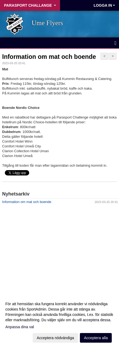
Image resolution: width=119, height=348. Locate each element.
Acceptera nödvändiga (55, 338)
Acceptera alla (96, 338)
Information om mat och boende (49, 56)
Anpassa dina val (19, 327)
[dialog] (59, 320)
